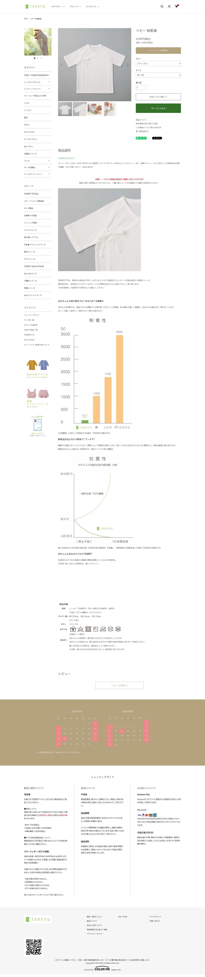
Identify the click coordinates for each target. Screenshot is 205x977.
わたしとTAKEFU (31, 325)
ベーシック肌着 (30, 222)
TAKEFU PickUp (31, 193)
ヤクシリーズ (29, 259)
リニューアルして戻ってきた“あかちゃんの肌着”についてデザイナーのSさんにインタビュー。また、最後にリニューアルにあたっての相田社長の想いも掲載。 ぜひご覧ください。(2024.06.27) (119, 162)
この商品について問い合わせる (148, 127)
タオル (27, 124)
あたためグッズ (30, 273)
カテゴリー (57, 6)
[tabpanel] (38, 42)
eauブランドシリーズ (33, 295)
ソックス (27, 110)
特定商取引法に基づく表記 (147, 123)
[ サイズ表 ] (74, 620)
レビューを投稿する (119, 685)
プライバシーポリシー (95, 933)
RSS (119, 916)
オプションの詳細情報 (158, 50)
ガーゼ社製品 (36, 18)
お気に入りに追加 (158, 96)
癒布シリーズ (29, 251)
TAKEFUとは (29, 334)
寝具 (26, 117)
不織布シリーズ (30, 153)
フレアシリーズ (30, 230)
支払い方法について (94, 925)
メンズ (27, 160)
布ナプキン (28, 146)
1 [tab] (34, 58)
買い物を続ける (142, 131)
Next (127, 65)
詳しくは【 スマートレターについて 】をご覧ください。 (44, 894)
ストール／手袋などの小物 (35, 95)
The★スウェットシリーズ (35, 244)
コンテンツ (91, 6)
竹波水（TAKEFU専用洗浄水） (37, 75)
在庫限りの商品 (30, 215)
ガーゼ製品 (28, 208)
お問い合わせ (155, 921)
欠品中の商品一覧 (31, 329)
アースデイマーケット (33, 174)
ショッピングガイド (31, 315)
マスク (27, 103)
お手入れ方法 (29, 339)
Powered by (102, 968)
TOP (25, 18)
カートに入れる (158, 108)
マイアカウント (155, 916)
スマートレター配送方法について (36, 344)
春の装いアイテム (31, 237)
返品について (141, 119)
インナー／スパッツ (32, 88)
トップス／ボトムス (32, 82)
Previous (62, 65)
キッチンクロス (30, 139)
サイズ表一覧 (29, 320)
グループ (74, 6)
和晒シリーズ (29, 288)
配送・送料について (94, 916)
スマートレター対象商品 (34, 201)
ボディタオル (29, 132)
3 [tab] (41, 58)
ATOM (125, 916)
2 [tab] (37, 58)
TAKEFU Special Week (34, 266)
